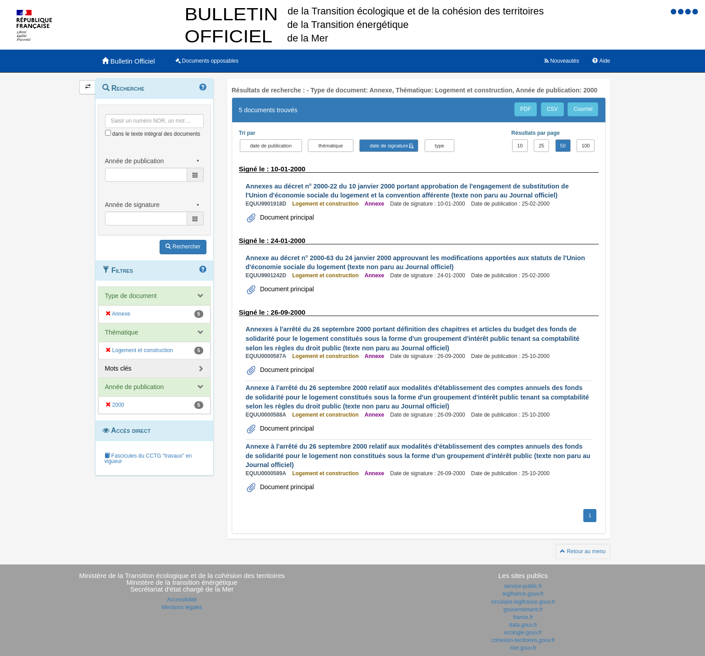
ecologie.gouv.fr (523, 632)
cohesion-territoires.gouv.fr (523, 640)
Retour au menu (582, 551)
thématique (330, 145)
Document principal (286, 217)
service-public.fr (523, 586)
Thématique (121, 332)
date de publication (271, 145)
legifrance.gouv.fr (523, 594)
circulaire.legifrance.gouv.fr (523, 602)
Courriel (582, 109)
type (439, 145)
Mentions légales (181, 607)
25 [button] (541, 145)
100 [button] (585, 145)
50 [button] (563, 145)
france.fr (523, 617)
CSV (552, 109)
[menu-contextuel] (108, 133)
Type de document (131, 295)
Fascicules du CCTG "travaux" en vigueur (148, 458)
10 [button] (519, 145)
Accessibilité (182, 599)
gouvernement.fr (523, 609)
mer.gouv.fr (523, 648)
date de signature (389, 145)
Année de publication (134, 386)
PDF (525, 109)
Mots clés (118, 368)
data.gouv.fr (523, 625)
